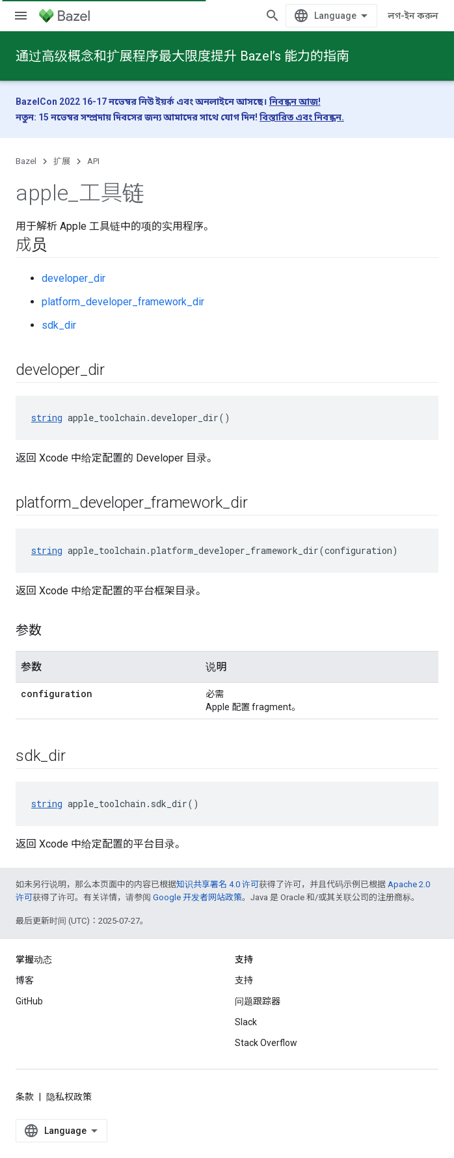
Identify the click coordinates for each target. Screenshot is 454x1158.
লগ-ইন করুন (413, 15)
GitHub (29, 1001)
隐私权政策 (69, 1097)
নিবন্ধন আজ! (295, 101)
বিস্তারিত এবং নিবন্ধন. (302, 117)
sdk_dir (59, 325)
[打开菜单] (21, 15)
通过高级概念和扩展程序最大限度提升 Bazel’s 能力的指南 (182, 56)
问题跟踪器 (257, 1001)
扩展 (61, 161)
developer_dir (73, 278)
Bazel (26, 161)
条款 (25, 1097)
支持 (244, 980)
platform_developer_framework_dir (123, 302)
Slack (246, 1022)
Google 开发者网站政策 (197, 897)
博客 (25, 980)
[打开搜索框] (272, 15)
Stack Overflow (266, 1043)
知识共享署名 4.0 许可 (217, 884)
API (93, 161)
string (46, 417)
